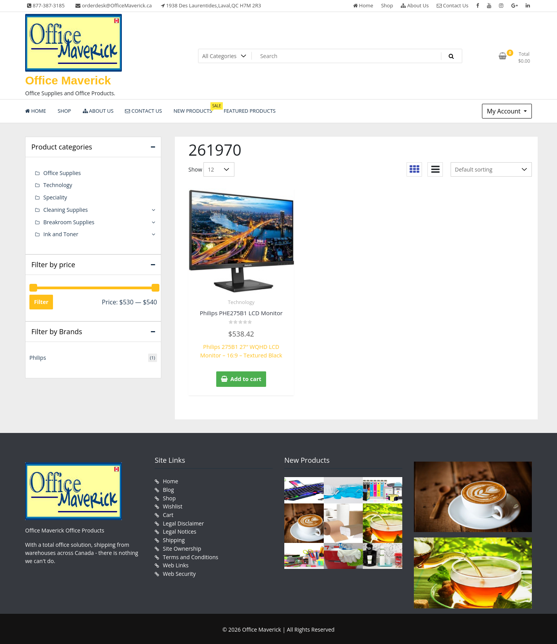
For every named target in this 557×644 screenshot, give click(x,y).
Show (195, 169)
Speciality (55, 197)
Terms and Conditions (190, 553)
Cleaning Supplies (65, 209)
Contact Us (452, 5)
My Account (504, 111)
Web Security (179, 569)
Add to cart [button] (246, 378)
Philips (37, 356)
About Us (415, 5)
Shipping (174, 537)
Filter (41, 300)
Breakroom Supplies (68, 221)
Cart (168, 512)
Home (363, 5)
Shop (387, 5)
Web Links (175, 561)
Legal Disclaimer (183, 520)
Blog (168, 488)
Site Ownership (182, 545)
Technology (241, 302)
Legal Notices (179, 528)
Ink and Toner (60, 233)
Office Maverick (68, 80)
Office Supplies (62, 173)
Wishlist (172, 504)
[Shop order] (491, 169)
